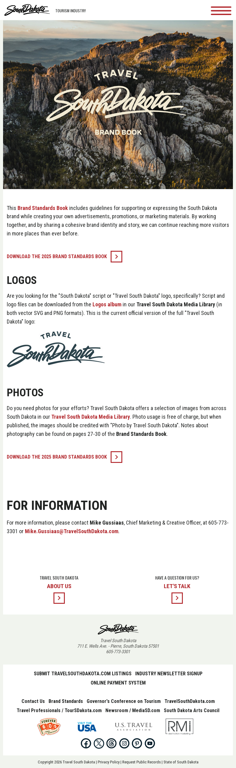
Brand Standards (66, 701)
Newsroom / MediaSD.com (132, 710)
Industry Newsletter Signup (169, 674)
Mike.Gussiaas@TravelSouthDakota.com (71, 531)
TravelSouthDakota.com (189, 701)
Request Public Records (141, 762)
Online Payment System (118, 683)
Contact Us (33, 701)
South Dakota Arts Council (191, 710)
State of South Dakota (181, 762)
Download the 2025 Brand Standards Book (57, 256)
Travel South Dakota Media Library (90, 416)
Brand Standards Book (43, 208)
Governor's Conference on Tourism (124, 701)
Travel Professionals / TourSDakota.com (59, 710)
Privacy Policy (109, 762)
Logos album (106, 304)
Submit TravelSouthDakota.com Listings (83, 674)
